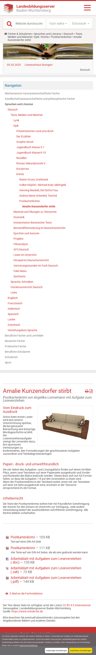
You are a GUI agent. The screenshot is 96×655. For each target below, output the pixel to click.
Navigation (13, 85)
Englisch (13, 297)
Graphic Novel (24, 141)
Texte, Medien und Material (26, 114)
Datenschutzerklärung (28, 645)
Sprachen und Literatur (47, 33)
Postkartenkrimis (61, 36)
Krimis (45, 36)
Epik (36, 36)
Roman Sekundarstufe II (30, 163)
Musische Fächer (15, 340)
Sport (8, 362)
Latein (11, 319)
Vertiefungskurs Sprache (22, 330)
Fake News (20, 271)
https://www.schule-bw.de (27, 611)
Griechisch (14, 324)
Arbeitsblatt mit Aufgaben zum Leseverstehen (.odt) (46, 570)
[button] (58, 23)
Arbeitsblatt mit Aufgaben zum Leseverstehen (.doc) (46, 560)
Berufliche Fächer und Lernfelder (24, 335)
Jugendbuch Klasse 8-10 (31, 152)
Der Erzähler (23, 136)
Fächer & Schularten (20, 33)
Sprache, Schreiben (22, 281)
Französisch (15, 303)
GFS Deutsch (21, 249)
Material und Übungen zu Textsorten (35, 211)
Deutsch (68, 33)
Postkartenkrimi (23, 537)
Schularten (11, 357)
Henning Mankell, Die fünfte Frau (38, 190)
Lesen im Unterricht (25, 254)
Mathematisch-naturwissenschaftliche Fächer (32, 93)
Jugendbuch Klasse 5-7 (30, 147)
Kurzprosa (22, 168)
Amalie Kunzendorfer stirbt (38, 206)
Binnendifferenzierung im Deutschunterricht (39, 227)
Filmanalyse (20, 244)
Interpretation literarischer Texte (32, 222)
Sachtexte (19, 276)
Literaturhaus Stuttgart (39, 64)
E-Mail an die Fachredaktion (26, 593)
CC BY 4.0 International (76, 605)
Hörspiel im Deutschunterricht (31, 260)
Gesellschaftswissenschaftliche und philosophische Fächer (40, 98)
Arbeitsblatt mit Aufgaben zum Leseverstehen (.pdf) (46, 580)
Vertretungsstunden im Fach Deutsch (35, 265)
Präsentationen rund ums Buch (35, 131)
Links (14, 292)
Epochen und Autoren (26, 233)
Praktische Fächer (15, 346)
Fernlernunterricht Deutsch (27, 287)
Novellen (21, 158)
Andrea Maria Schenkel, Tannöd (38, 195)
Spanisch (13, 314)
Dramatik (18, 217)
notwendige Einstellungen (56, 650)
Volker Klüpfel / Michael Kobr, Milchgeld (42, 184)
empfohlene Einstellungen (80, 650)
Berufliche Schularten (17, 351)
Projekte (18, 238)
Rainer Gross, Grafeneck (33, 179)
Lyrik (16, 120)
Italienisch (14, 308)
